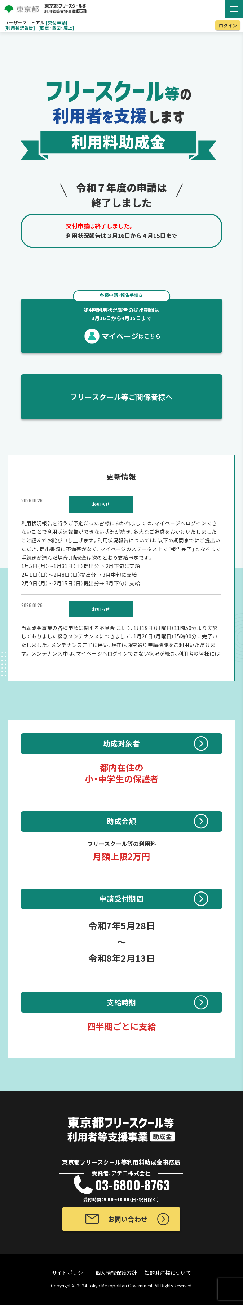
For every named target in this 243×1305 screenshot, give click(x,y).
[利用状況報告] (19, 27)
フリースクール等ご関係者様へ (121, 397)
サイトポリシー (70, 1272)
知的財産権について (167, 1272)
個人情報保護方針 (116, 1272)
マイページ (121, 320)
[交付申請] (57, 22)
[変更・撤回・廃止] (56, 27)
